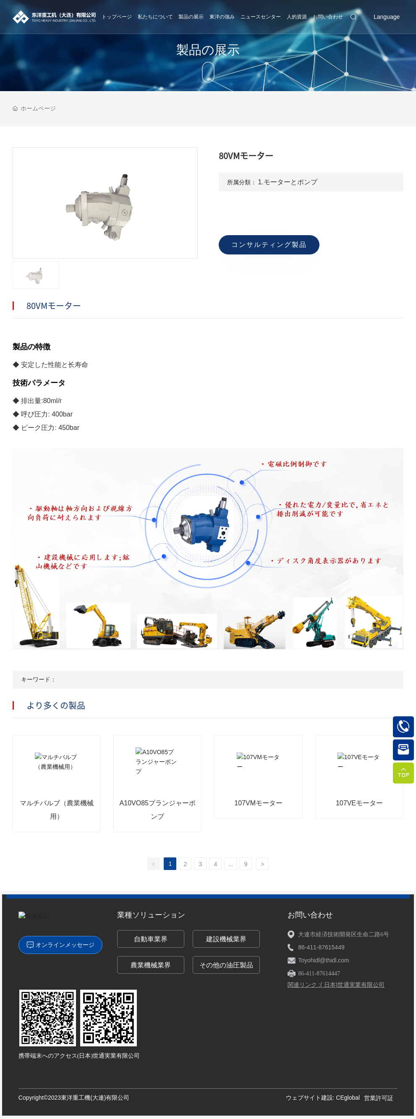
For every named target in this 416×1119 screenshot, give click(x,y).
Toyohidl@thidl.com (323, 960)
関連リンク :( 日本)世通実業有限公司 (336, 984)
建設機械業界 (226, 939)
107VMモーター (258, 803)
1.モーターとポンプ (287, 182)
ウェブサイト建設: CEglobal (323, 1097)
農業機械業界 (151, 965)
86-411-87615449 (321, 947)
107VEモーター (359, 803)
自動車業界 (150, 939)
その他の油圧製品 (226, 965)
